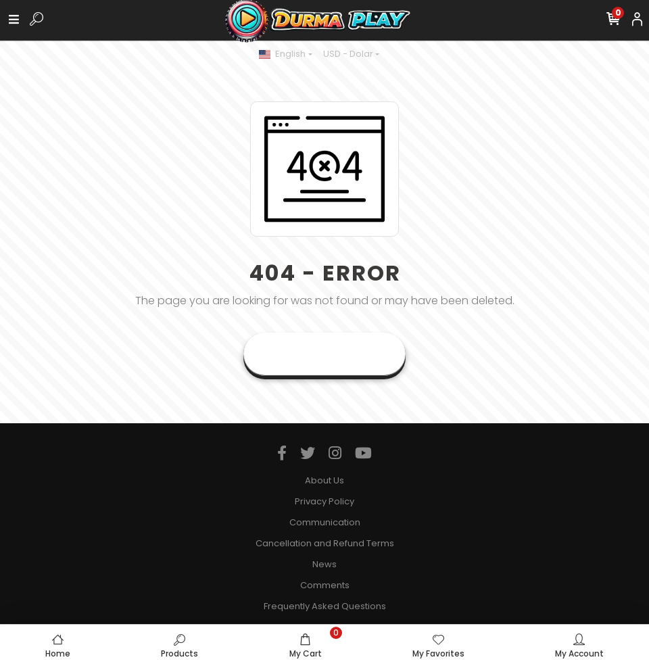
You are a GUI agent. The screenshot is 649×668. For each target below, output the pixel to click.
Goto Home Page (324, 354)
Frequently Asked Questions (325, 606)
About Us (324, 480)
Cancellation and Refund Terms (325, 543)
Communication (324, 522)
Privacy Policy (324, 501)
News (324, 564)
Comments (325, 585)
